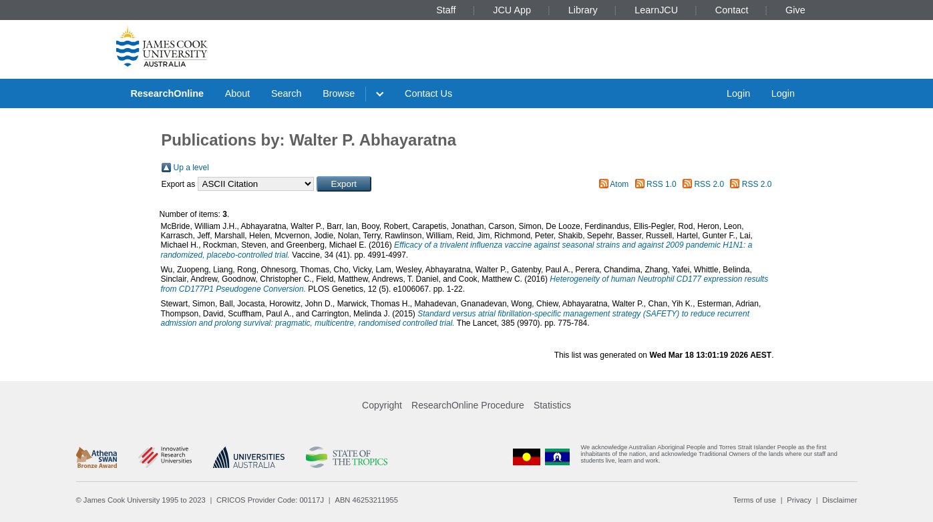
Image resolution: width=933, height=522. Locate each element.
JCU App (512, 10)
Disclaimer (839, 500)
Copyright (382, 405)
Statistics (552, 405)
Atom (619, 184)
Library (583, 10)
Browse (339, 93)
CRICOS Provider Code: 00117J (270, 500)
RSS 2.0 (709, 184)
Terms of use (754, 500)
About (237, 93)
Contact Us (428, 93)
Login (738, 93)
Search (286, 93)
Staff (445, 10)
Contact (732, 10)
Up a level (191, 167)
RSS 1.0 (661, 184)
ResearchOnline (167, 93)
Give (795, 10)
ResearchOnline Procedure (467, 405)
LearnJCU (656, 10)
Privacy (799, 500)
